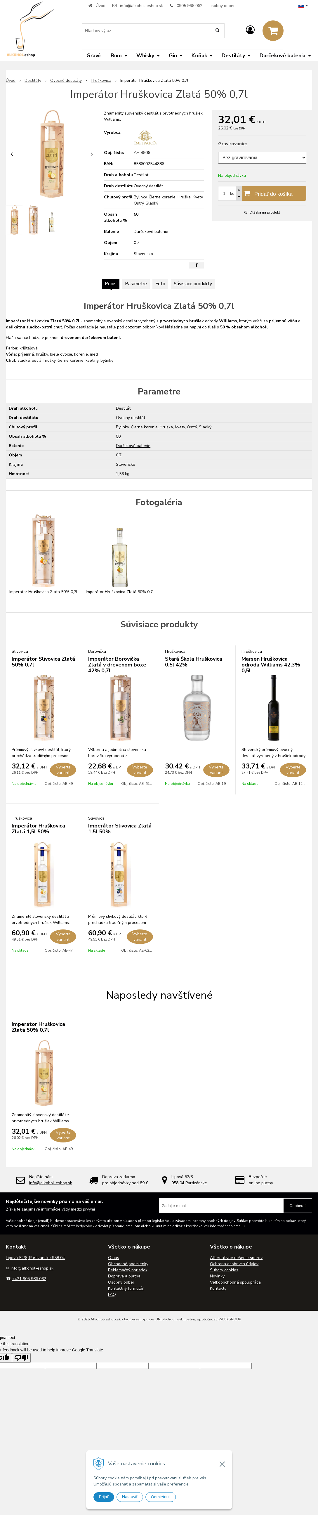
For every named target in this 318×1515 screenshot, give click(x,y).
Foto (160, 284)
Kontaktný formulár (126, 1288)
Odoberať (297, 1206)
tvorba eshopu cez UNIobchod (149, 1319)
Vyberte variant (63, 769)
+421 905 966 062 (29, 1279)
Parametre (136, 284)
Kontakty (218, 1288)
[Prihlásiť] (250, 30)
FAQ (112, 1294)
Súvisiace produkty (193, 284)
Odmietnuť (160, 1497)
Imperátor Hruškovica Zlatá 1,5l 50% (38, 828)
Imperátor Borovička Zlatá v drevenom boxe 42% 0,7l (117, 664)
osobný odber (222, 5)
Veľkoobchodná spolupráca (235, 1282)
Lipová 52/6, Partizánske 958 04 (35, 1258)
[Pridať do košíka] (262, 193)
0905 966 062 (189, 5)
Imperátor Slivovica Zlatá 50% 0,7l (43, 661)
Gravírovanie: (232, 144)
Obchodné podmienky (128, 1264)
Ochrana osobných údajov (234, 1264)
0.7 (118, 455)
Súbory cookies (224, 1270)
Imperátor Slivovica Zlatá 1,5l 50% (120, 828)
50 (118, 436)
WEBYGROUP (229, 1319)
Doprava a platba (124, 1276)
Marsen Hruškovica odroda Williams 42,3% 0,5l (270, 664)
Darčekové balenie (133, 446)
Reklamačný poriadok (127, 1270)
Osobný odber (121, 1282)
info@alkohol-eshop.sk (141, 5)
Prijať (104, 1497)
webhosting (186, 1319)
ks (232, 193)
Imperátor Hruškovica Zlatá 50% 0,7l (38, 1027)
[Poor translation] (21, 1358)
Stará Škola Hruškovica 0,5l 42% (193, 661)
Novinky (217, 1276)
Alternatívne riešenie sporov (236, 1258)
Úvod (100, 5)
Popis (111, 284)
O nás (113, 1258)
